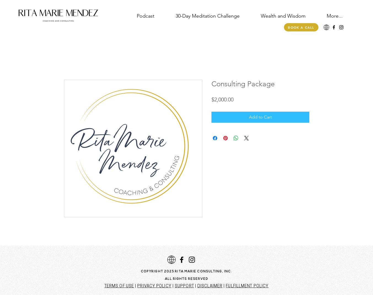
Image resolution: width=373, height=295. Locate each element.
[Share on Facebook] (215, 138)
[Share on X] (246, 138)
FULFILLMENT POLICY (247, 286)
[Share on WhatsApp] (236, 138)
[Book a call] (301, 27)
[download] (326, 27)
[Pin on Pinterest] (225, 138)
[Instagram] (341, 27)
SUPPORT (184, 286)
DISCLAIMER (209, 286)
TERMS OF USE (119, 286)
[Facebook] (334, 27)
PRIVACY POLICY (154, 286)
